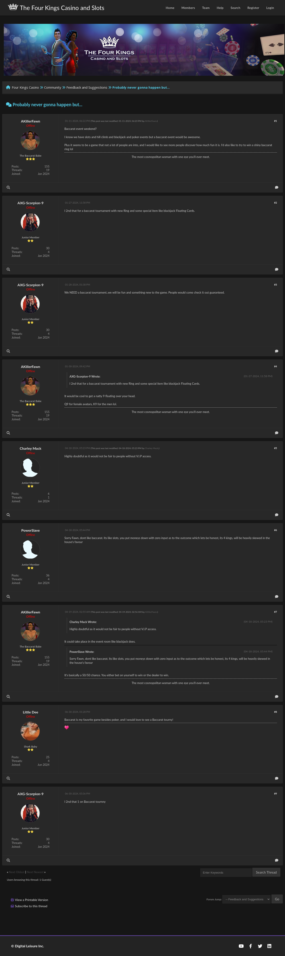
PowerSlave (30, 530)
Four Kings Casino (25, 87)
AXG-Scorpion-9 (31, 203)
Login (270, 8)
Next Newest (35, 872)
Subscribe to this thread (31, 906)
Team (206, 8)
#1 (275, 120)
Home (170, 8)
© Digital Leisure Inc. (27, 946)
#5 (275, 448)
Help (220, 8)
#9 (275, 793)
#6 (275, 530)
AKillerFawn (30, 121)
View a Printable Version (31, 900)
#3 (275, 284)
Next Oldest (16, 872)
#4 (275, 366)
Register (253, 8)
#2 (275, 202)
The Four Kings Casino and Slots (56, 7)
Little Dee (30, 712)
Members (188, 8)
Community (52, 87)
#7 (275, 611)
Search (235, 8)
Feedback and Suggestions (86, 87)
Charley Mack (30, 448)
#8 (275, 711)
